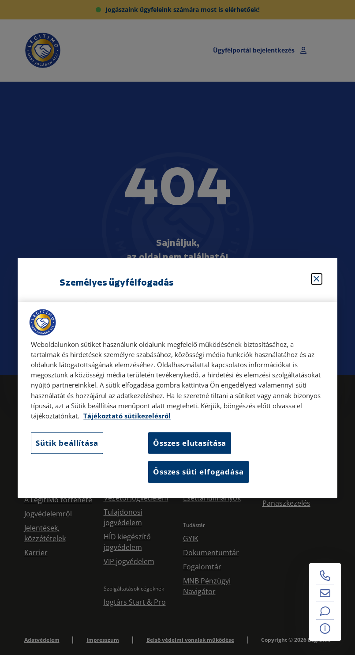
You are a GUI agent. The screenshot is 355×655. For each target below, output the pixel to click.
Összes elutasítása (189, 443)
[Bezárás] (316, 279)
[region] (177, 400)
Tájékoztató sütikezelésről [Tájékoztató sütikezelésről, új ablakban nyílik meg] (127, 416)
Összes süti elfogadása (198, 472)
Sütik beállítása (67, 443)
